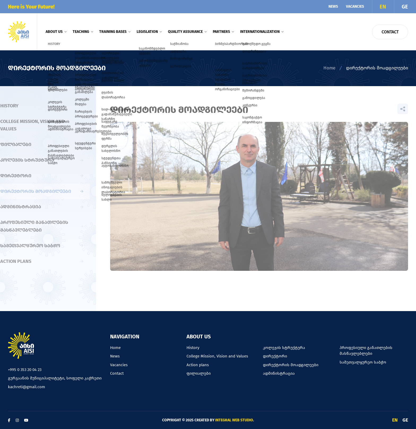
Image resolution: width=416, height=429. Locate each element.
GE (405, 6)
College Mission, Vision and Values (217, 356)
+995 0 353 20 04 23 (24, 369)
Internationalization (261, 31)
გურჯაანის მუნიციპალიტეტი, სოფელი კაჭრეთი (55, 378)
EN (383, 6)
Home (329, 68)
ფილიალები (199, 373)
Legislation (149, 31)
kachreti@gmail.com (26, 386)
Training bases (114, 31)
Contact (390, 31)
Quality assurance (187, 31)
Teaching (83, 31)
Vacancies (355, 6)
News (333, 6)
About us (56, 31)
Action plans (198, 364)
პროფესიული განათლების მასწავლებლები (366, 350)
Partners (223, 31)
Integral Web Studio (234, 420)
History (193, 347)
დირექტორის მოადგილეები (290, 364)
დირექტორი (275, 356)
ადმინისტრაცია (279, 373)
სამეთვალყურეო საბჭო (363, 362)
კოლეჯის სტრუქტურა (284, 347)
